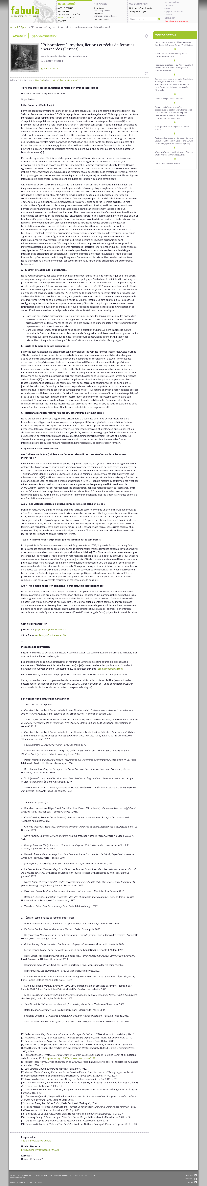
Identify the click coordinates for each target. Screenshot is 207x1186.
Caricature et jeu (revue (170, 98)
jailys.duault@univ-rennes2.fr (50, 629)
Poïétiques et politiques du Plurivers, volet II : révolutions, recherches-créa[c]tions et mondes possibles (174, 68)
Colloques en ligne (137, 11)
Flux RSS (191, 1175)
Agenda (62, 20)
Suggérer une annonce (176, 21)
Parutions (63, 11)
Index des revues (101, 19)
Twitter (192, 1182)
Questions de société (69, 14)
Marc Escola (40, 80)
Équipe (167, 11)
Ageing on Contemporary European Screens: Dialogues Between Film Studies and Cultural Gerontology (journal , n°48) (174, 141)
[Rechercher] (159, 19)
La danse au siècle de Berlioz (167, 163)
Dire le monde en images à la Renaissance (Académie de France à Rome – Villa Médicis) (173, 43)
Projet (167, 8)
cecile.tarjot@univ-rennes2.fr (50, 635)
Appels (61, 17)
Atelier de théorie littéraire (141, 8)
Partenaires (178, 11)
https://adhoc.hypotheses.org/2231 (67, 80)
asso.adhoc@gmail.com (110, 668)
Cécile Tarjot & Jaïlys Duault (36, 1140)
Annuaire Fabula (171, 2)
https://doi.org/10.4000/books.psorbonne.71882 (71, 1058)
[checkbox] (146, 36)
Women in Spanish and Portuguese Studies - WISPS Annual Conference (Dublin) (174, 153)
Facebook (191, 1179)
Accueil (14, 27)
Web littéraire (65, 8)
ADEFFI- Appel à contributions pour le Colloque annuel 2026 (171, 54)
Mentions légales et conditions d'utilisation (27, 1182)
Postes (71, 17)
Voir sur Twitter (50, 68)
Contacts (168, 14)
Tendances (169, 5)
